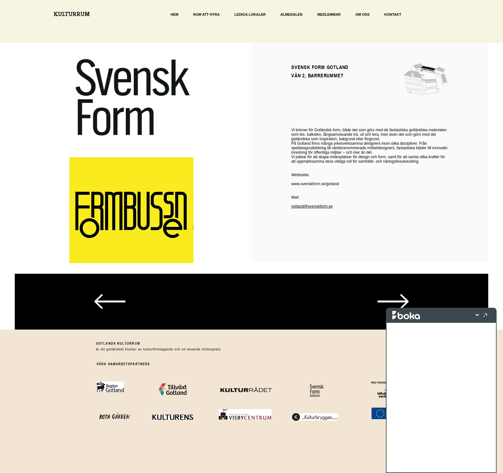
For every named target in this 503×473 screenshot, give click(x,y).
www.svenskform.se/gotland (315, 184)
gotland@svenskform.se (312, 206)
